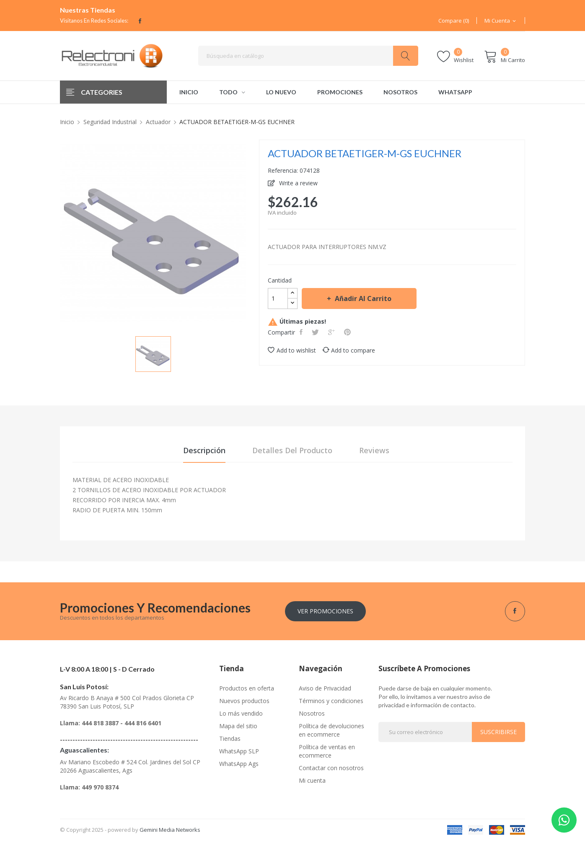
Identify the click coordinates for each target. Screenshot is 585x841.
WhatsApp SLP (239, 751)
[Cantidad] (278, 298)
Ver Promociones (325, 611)
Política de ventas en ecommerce (327, 751)
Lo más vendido (241, 713)
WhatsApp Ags (239, 764)
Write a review (297, 183)
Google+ (332, 332)
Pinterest (348, 332)
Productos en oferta (246, 688)
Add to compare (348, 350)
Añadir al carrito (362, 298)
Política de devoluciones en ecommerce (331, 730)
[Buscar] (308, 56)
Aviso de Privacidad (325, 688)
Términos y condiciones (331, 701)
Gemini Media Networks (170, 829)
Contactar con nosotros (331, 768)
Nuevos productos (244, 701)
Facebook (140, 21)
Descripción (204, 450)
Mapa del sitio (238, 726)
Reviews (374, 450)
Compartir (301, 332)
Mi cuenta (312, 780)
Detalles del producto (292, 450)
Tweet (316, 332)
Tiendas (230, 738)
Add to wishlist (292, 350)
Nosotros (312, 713)
